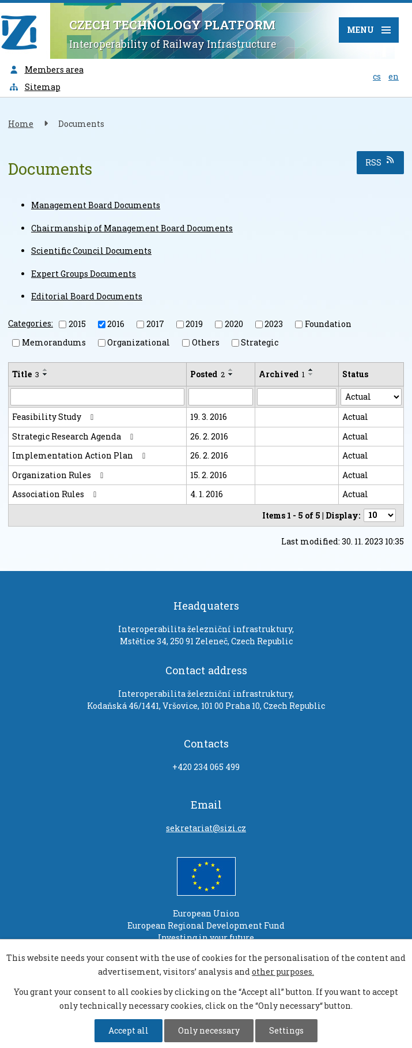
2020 (234, 323)
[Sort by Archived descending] (311, 374)
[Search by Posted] (221, 396)
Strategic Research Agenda (74, 436)
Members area (46, 69)
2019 (194, 323)
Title (25, 374)
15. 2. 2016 (208, 474)
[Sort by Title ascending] (45, 369)
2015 (77, 323)
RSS (380, 162)
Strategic (259, 342)
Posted (207, 374)
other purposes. (283, 971)
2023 (273, 323)
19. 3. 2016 (208, 416)
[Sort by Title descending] (45, 374)
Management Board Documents (95, 205)
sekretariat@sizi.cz (206, 827)
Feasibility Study (54, 416)
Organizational (138, 342)
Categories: (30, 323)
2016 (115, 323)
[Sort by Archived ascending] (311, 369)
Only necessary (209, 1030)
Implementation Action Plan (80, 455)
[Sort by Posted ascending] (231, 369)
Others (206, 342)
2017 (155, 323)
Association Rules (56, 494)
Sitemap (35, 86)
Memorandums (54, 342)
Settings (286, 1030)
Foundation (328, 323)
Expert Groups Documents (83, 273)
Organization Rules (59, 474)
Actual (355, 416)
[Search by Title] (97, 396)
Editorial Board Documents (86, 296)
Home (20, 123)
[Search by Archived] (296, 396)
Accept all (128, 1030)
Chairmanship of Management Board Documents (132, 228)
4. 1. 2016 (206, 494)
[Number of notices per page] (380, 515)
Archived (282, 374)
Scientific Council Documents (91, 250)
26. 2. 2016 (209, 436)
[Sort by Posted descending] (231, 374)
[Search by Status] (371, 396)
